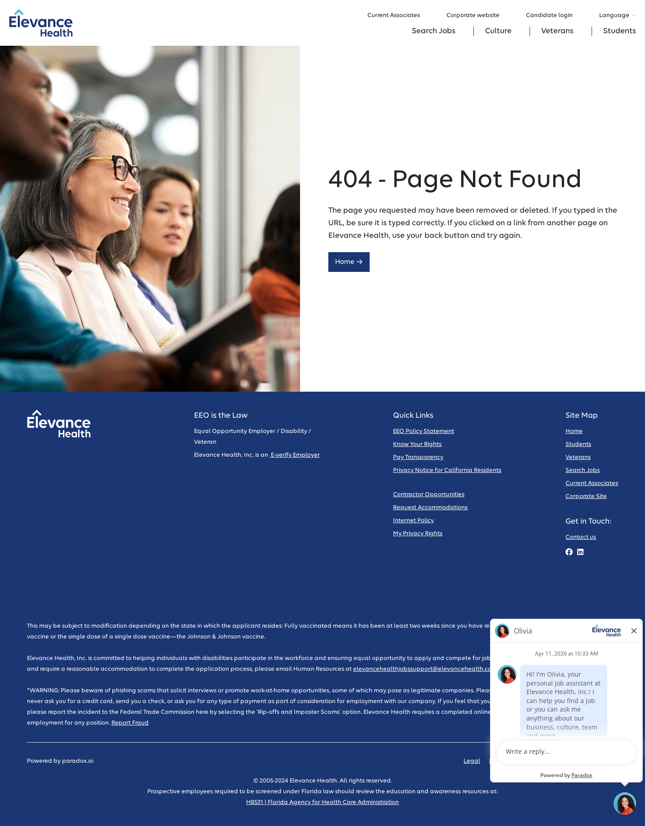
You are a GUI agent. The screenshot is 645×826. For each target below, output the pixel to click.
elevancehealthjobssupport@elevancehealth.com (425, 669)
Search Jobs (433, 31)
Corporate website (477, 16)
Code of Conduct (561, 761)
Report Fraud (130, 723)
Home (349, 261)
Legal (472, 761)
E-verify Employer (294, 455)
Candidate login (553, 16)
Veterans (557, 31)
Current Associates (398, 16)
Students (619, 31)
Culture (498, 31)
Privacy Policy (508, 761)
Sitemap (606, 761)
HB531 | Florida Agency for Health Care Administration (322, 802)
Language (617, 15)
